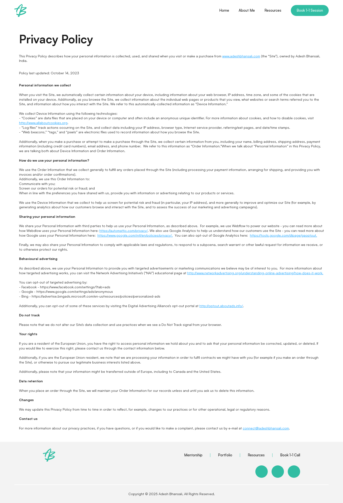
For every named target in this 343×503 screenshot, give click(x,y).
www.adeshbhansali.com (241, 56)
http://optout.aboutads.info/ (221, 306)
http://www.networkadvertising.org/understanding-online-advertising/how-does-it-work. (255, 273)
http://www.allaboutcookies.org (43, 123)
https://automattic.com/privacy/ (123, 231)
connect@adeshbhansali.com (266, 428)
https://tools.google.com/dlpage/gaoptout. (283, 235)
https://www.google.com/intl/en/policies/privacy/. (135, 235)
